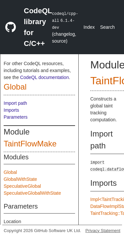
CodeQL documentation (44, 77)
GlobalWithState (20, 179)
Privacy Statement (102, 230)
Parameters (15, 117)
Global (15, 86)
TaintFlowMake (30, 143)
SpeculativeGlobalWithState (32, 193)
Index (89, 27)
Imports (11, 110)
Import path (15, 103)
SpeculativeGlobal (22, 186)
